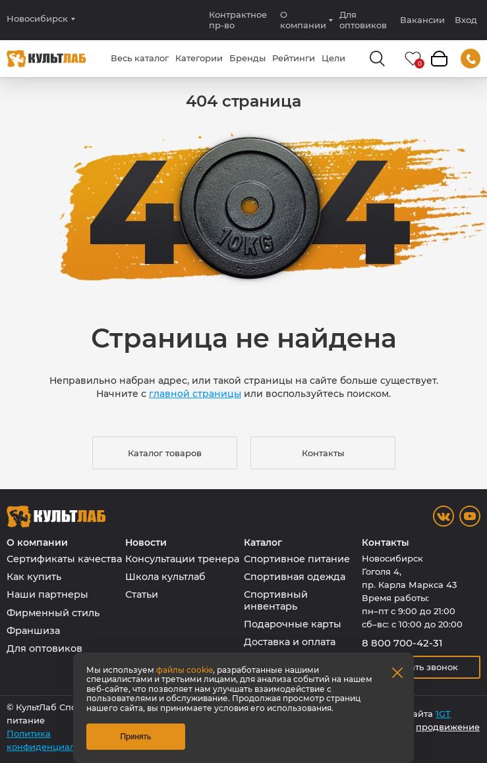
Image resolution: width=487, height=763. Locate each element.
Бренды (247, 58)
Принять (135, 736)
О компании (303, 19)
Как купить (34, 577)
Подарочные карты (292, 624)
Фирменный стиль (53, 613)
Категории (199, 58)
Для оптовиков (363, 19)
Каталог (263, 542)
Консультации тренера (182, 559)
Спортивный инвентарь (276, 600)
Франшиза (33, 631)
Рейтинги (293, 58)
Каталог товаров (165, 453)
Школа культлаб (165, 577)
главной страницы (195, 394)
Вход (466, 20)
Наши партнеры (47, 594)
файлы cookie (184, 670)
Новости (146, 542)
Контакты (323, 453)
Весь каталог (140, 58)
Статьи (141, 594)
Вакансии (422, 19)
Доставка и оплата (289, 642)
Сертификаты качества (64, 559)
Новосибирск (37, 19)
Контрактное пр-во (238, 19)
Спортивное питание (297, 559)
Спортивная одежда (294, 577)
